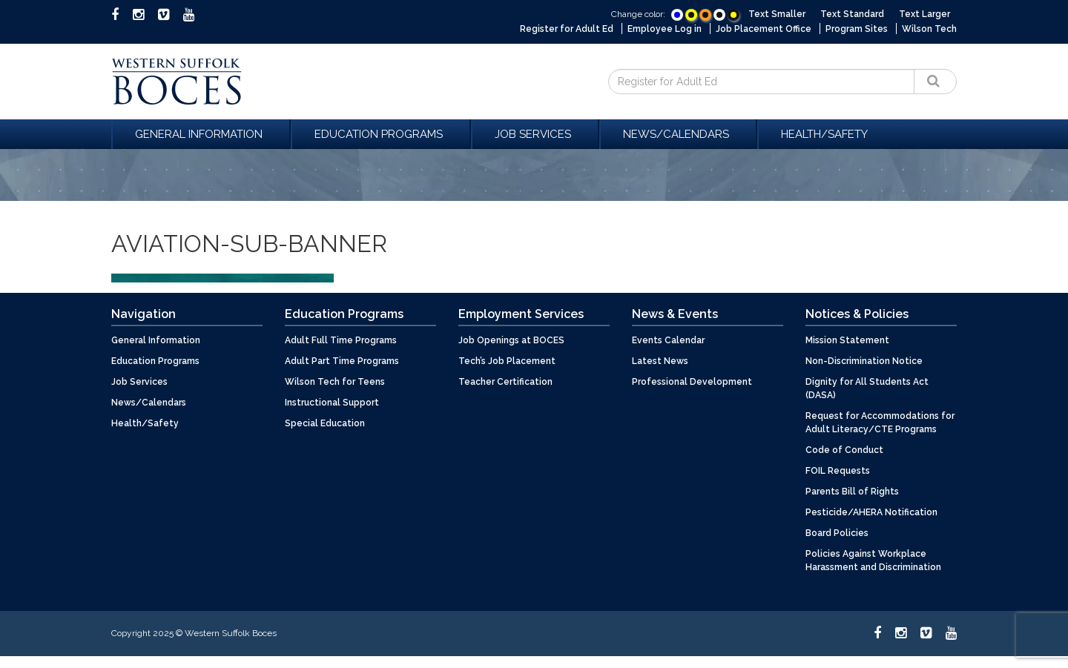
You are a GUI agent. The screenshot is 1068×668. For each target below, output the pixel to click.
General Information (201, 134)
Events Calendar (668, 340)
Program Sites (856, 29)
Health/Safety (824, 134)
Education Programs (380, 134)
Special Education (325, 423)
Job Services (535, 134)
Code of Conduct (844, 450)
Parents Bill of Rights (852, 491)
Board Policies (836, 533)
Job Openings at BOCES (511, 340)
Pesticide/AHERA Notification (871, 512)
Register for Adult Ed (566, 29)
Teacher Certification (505, 382)
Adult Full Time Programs (341, 340)
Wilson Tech (929, 29)
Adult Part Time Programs (342, 361)
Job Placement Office (763, 29)
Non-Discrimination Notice (864, 361)
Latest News (660, 361)
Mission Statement (847, 340)
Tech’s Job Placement (507, 361)
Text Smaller (776, 14)
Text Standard (852, 14)
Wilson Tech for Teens (335, 382)
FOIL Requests (837, 471)
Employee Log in (664, 29)
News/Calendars (678, 134)
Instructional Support (332, 402)
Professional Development (692, 382)
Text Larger (924, 14)
